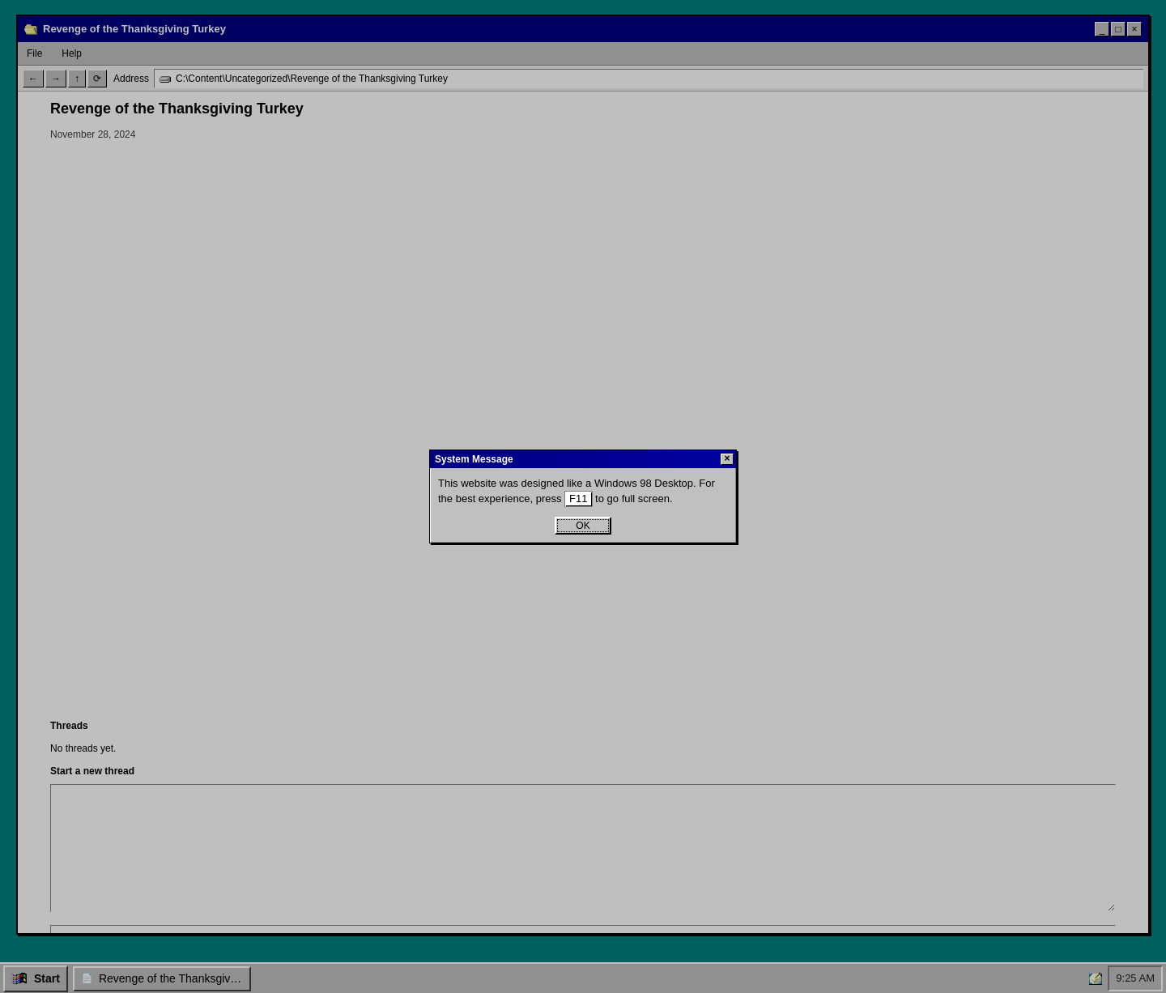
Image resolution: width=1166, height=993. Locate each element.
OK (582, 525)
